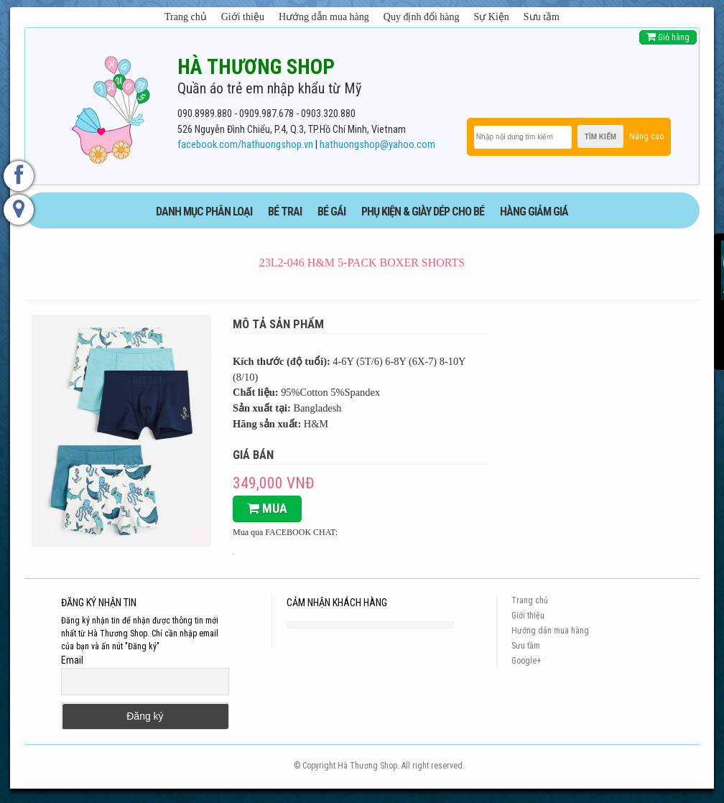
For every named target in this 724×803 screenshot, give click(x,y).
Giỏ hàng (668, 37)
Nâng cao (646, 136)
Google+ (526, 661)
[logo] (110, 107)
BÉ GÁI (331, 211)
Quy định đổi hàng (422, 16)
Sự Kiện (491, 16)
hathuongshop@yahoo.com (377, 145)
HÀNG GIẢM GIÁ (534, 211)
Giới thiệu (242, 16)
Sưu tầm (542, 16)
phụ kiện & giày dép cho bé (422, 211)
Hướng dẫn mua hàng (324, 16)
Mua (267, 508)
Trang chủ (185, 16)
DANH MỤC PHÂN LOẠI (204, 211)
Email (72, 660)
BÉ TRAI (285, 211)
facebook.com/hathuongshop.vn (245, 145)
